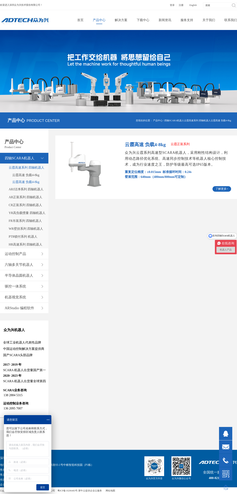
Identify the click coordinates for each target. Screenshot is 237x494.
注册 (181, 5)
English (193, 5)
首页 (80, 20)
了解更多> (221, 188)
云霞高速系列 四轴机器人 (197, 120)
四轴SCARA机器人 (174, 120)
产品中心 (158, 120)
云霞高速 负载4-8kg (221, 120)
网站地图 (109, 490)
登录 (172, 5)
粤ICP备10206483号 (67, 490)
